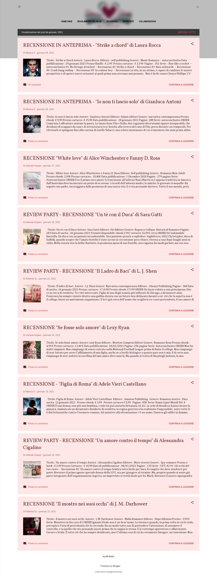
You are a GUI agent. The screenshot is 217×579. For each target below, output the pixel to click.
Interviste (128, 21)
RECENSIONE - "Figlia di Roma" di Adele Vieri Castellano (84, 384)
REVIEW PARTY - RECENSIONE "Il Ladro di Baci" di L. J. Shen (90, 271)
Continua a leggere (181, 85)
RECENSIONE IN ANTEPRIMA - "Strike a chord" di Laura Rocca (92, 45)
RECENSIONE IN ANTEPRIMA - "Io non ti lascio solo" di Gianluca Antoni (102, 102)
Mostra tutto (187, 32)
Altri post (108, 556)
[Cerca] (197, 7)
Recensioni (112, 21)
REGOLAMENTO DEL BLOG (89, 21)
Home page (66, 21)
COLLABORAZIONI (147, 21)
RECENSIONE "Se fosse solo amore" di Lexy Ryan (76, 327)
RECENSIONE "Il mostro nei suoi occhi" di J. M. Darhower (85, 504)
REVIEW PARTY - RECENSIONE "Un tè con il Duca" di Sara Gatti (92, 214)
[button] (192, 44)
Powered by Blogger (109, 566)
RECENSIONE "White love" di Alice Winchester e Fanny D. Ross (91, 158)
